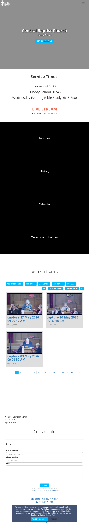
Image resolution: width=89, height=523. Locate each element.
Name (8, 444)
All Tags (30, 284)
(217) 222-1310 (46, 502)
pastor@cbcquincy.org (46, 498)
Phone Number (12, 457)
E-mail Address (12, 450)
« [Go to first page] (9, 372)
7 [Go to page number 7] (38, 372)
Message (10, 464)
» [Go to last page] (79, 372)
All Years (44, 284)
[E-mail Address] (44, 454)
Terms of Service (50, 490)
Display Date (55, 288)
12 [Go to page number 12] (58, 372)
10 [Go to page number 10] (49, 372)
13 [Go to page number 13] (63, 372)
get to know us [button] (44, 41)
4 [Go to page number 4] (27, 372)
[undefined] (44, 138)
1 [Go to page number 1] (16, 372)
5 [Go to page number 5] (31, 372)
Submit (44, 485)
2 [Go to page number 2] (20, 372)
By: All (71, 284)
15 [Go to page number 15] (72, 372)
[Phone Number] (44, 461)
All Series (58, 284)
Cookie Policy (51, 515)
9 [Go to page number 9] (45, 372)
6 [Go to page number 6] (34, 372)
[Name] (44, 447)
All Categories (14, 284)
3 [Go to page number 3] (23, 372)
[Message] (44, 473)
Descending (72, 288)
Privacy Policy (38, 490)
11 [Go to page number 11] (54, 372)
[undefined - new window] (44, 237)
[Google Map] (44, 399)
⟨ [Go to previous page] (13, 372)
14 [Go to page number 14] (67, 372)
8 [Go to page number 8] (41, 372)
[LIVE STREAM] (44, 109)
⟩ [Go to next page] (75, 372)
